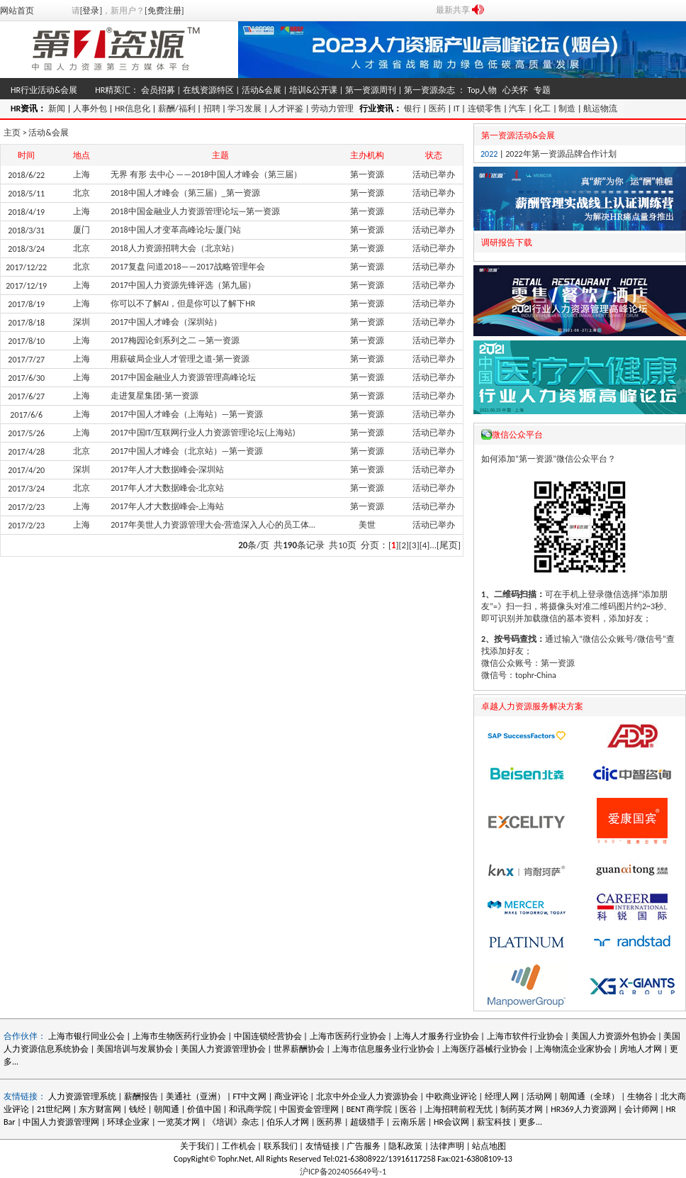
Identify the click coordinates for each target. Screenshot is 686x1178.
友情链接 (322, 1146)
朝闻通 (166, 1109)
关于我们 (197, 1146)
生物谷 (640, 1096)
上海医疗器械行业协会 (484, 1049)
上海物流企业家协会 (573, 1049)
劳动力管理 (332, 108)
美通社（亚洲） (195, 1096)
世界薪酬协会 (299, 1049)
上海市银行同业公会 (87, 1036)
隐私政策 (405, 1146)
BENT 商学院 (370, 1109)
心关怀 (515, 90)
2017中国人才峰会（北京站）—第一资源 (187, 451)
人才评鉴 (286, 108)
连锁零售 (485, 108)
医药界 (329, 1122)
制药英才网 (521, 1109)
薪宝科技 (494, 1122)
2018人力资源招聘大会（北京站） (174, 248)
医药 (437, 108)
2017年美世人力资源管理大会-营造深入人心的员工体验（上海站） (235, 525)
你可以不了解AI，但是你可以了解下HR (183, 304)
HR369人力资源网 (583, 1109)
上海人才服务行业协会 (437, 1036)
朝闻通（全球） (589, 1096)
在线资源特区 (208, 90)
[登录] (91, 11)
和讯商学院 (250, 1109)
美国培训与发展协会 (134, 1049)
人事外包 (90, 108)
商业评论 (291, 1096)
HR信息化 (132, 108)
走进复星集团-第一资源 (154, 396)
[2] (404, 545)
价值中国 (204, 1109)
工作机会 (239, 1146)
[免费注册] (164, 11)
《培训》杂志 (233, 1122)
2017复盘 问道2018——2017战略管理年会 (187, 267)
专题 (542, 90)
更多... (530, 1122)
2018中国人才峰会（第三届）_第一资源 (185, 193)
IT (457, 108)
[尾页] (449, 545)
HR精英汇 (112, 90)
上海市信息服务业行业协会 (383, 1049)
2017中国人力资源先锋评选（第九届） (183, 285)
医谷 (408, 1109)
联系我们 (281, 1146)
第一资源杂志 (429, 90)
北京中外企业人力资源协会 (367, 1096)
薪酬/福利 (177, 108)
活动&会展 (261, 90)
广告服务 (364, 1146)
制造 (566, 108)
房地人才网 (640, 1049)
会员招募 (158, 90)
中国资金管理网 (309, 1109)
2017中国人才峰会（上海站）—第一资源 (187, 414)
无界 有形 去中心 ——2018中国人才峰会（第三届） (206, 174)
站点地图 (489, 1146)
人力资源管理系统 (82, 1096)
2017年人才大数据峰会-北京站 (167, 488)
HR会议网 (451, 1122)
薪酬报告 (141, 1096)
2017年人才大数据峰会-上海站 (167, 506)
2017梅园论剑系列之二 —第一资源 (175, 340)
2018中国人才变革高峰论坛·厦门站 (175, 230)
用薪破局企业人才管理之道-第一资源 (180, 359)
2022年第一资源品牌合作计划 (560, 154)
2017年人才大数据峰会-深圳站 (167, 469)
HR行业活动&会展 (44, 90)
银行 (412, 108)
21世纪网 (54, 1109)
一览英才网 (178, 1122)
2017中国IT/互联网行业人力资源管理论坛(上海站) (203, 433)
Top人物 (481, 90)
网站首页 (17, 11)
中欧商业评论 (451, 1096)
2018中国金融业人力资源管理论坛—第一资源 (195, 211)
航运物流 (600, 108)
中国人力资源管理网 (61, 1122)
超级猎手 (367, 1122)
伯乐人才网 (287, 1122)
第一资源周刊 (370, 90)
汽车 (517, 108)
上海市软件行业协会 (526, 1036)
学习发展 (244, 108)
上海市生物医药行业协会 (180, 1036)
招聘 (211, 108)
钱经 (137, 1109)
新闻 (56, 108)
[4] (425, 545)
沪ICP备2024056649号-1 (343, 1172)
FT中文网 (249, 1096)
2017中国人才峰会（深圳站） (166, 322)
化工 (542, 108)
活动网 (539, 1096)
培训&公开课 (313, 90)
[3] (414, 545)
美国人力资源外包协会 (614, 1036)
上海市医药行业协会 (348, 1036)
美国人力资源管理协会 (223, 1049)
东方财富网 (100, 1109)
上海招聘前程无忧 (458, 1109)
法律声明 (447, 1146)
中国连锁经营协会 (268, 1036)
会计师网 (641, 1109)
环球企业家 (128, 1122)
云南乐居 (409, 1122)
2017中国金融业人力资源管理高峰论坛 (183, 377)
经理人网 (502, 1096)
